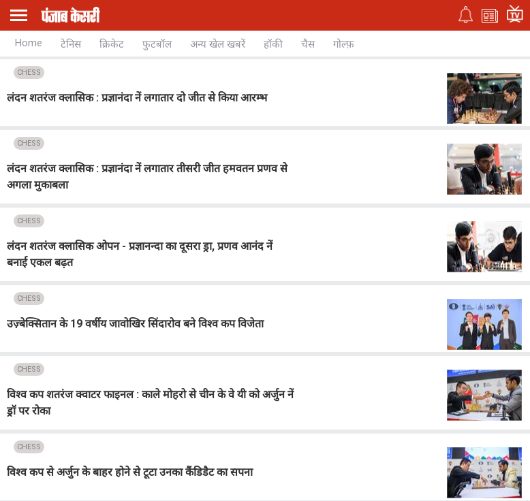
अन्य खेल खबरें (217, 44)
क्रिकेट (111, 44)
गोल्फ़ (343, 44)
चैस (308, 44)
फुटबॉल (157, 44)
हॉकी (273, 44)
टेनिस (71, 44)
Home (28, 43)
